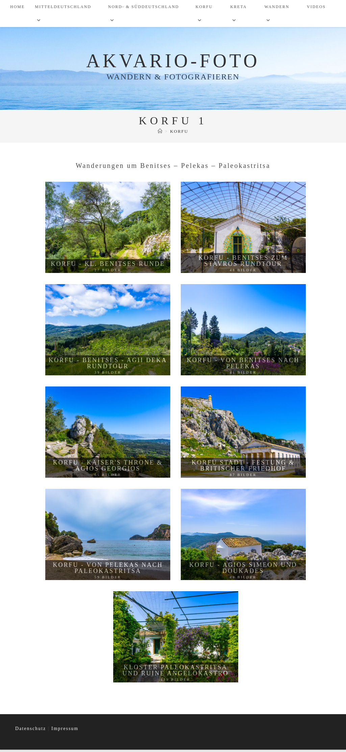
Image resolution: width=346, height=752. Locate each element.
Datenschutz (31, 730)
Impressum (64, 730)
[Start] (160, 133)
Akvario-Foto (173, 62)
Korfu (179, 133)
